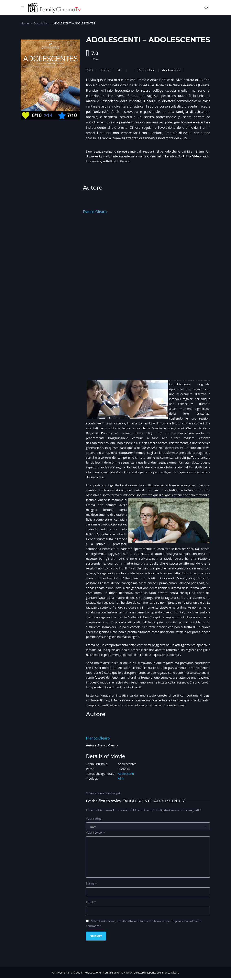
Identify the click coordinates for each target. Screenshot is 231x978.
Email (91, 902)
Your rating (93, 818)
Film (121, 778)
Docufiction (41, 23)
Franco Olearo (95, 211)
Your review (95, 832)
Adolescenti (126, 773)
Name (91, 883)
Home (25, 23)
